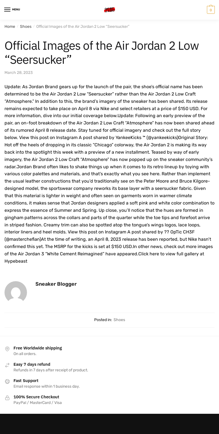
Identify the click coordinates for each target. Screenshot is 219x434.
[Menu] (12, 10)
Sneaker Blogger (56, 284)
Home (9, 26)
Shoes (25, 26)
